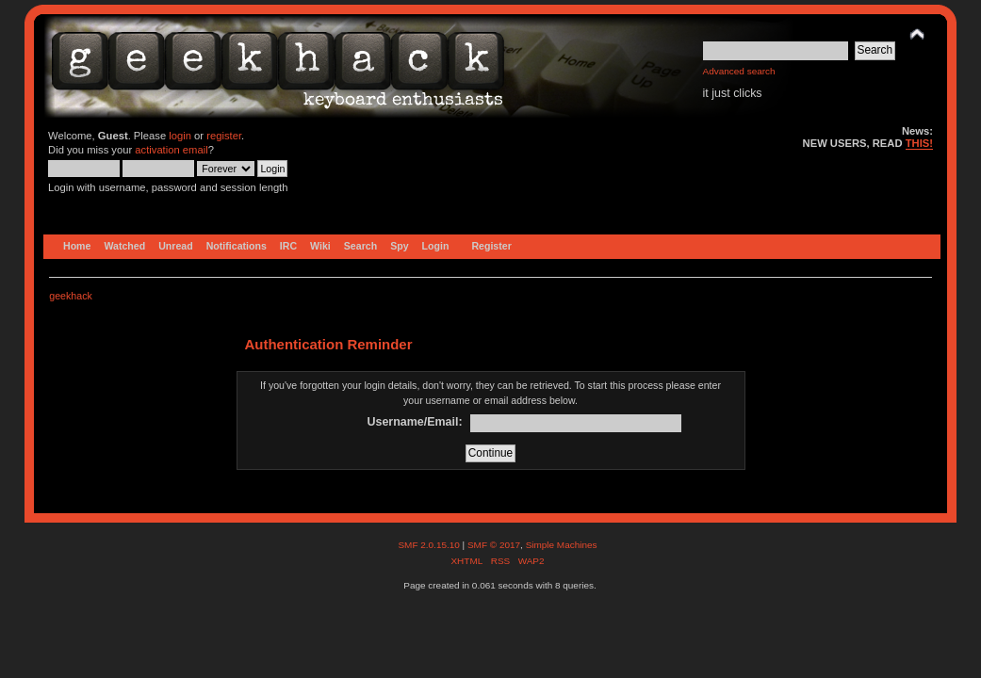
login (180, 135)
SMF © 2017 (493, 545)
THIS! (919, 143)
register (223, 135)
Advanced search (739, 71)
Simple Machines (561, 545)
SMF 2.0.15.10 (430, 545)
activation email (171, 149)
